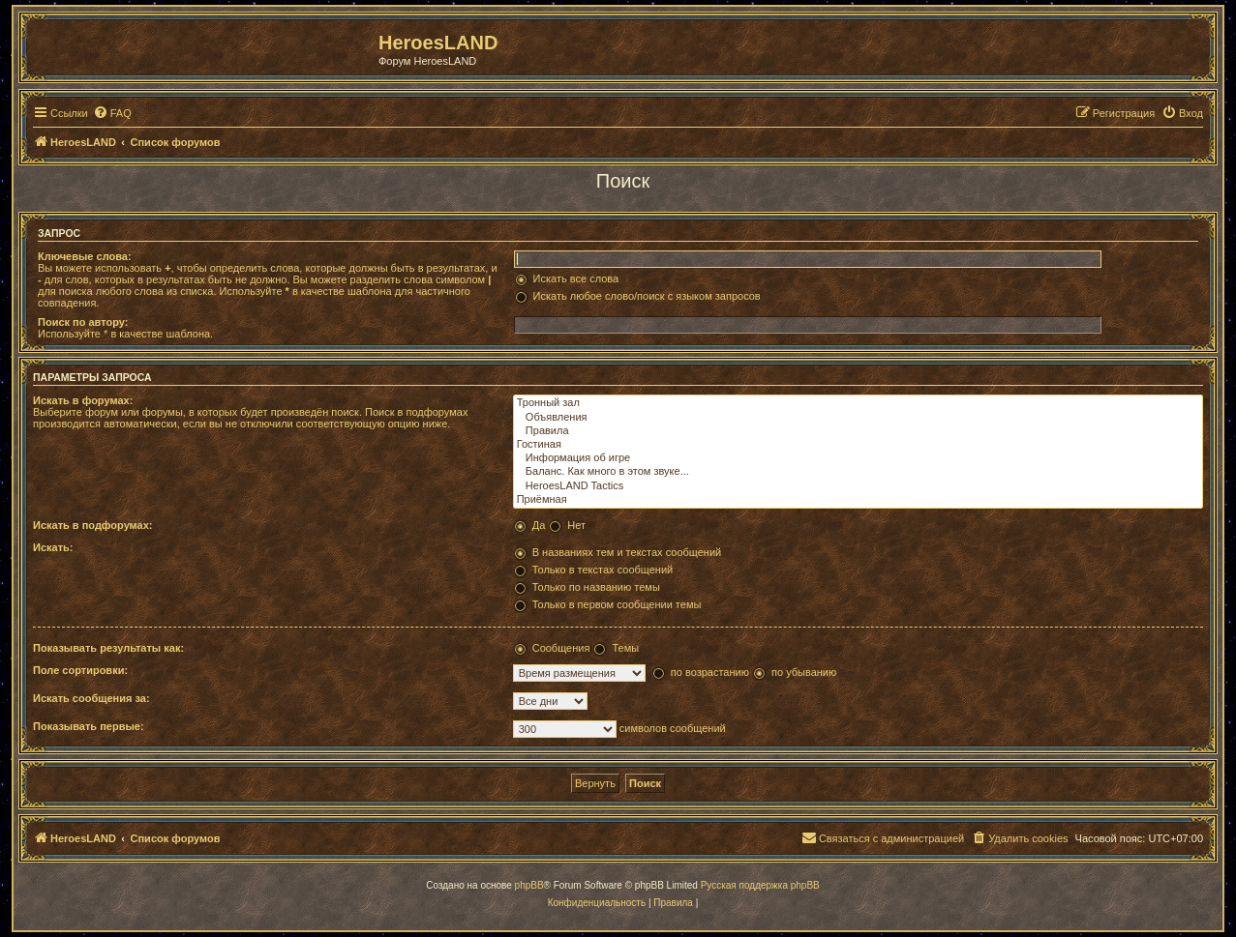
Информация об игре (858, 458)
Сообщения (561, 648)
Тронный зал (858, 403)
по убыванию (803, 672)
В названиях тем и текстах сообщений (627, 552)
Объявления (858, 418)
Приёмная (858, 500)
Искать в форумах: (83, 400)
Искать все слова (576, 278)
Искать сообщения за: (91, 698)
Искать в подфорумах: (93, 525)
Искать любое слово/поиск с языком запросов (647, 296)
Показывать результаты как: (108, 648)
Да (539, 525)
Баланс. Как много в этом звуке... (858, 472)
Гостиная (858, 445)
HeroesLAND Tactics (858, 486)
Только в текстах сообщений (603, 569)
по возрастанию (710, 672)
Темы (625, 648)
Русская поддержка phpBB (760, 885)
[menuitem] (112, 113)
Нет (576, 525)
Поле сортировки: (80, 670)
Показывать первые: (88, 726)
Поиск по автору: (83, 322)
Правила (858, 431)
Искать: (53, 547)
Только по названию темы (596, 587)
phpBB (529, 885)
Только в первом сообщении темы (617, 604)
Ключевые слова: (85, 256)
